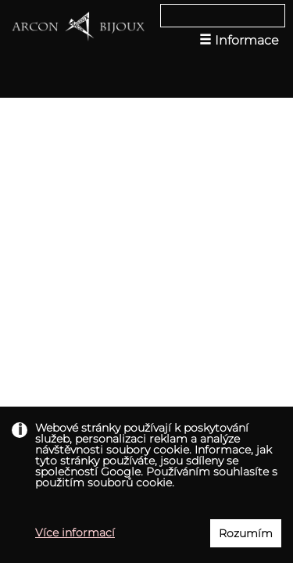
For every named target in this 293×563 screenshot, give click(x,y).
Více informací (75, 532)
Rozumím (246, 533)
